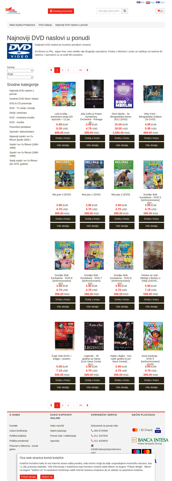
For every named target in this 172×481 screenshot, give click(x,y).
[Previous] (51, 70)
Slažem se (47, 476)
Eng (150, 2)
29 (80, 70)
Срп (160, 2)
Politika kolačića (18, 435)
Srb (140, 2)
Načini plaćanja (58, 430)
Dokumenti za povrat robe (104, 425)
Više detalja (63, 145)
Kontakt (13, 425)
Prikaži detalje (28, 476)
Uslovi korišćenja (18, 430)
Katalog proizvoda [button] (61, 11)
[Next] (87, 70)
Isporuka (54, 440)
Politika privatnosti (19, 440)
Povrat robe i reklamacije (63, 435)
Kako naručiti (57, 425)
